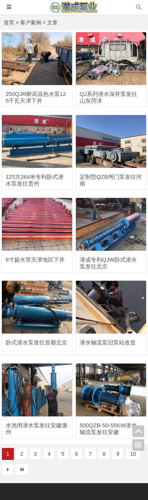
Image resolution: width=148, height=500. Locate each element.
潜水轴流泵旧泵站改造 (108, 342)
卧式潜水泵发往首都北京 (36, 342)
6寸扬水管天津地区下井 (35, 259)
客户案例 (30, 22)
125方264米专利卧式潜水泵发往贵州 (35, 180)
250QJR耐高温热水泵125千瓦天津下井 (36, 97)
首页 (9, 22)
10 (133, 454)
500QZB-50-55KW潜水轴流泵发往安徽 (108, 428)
